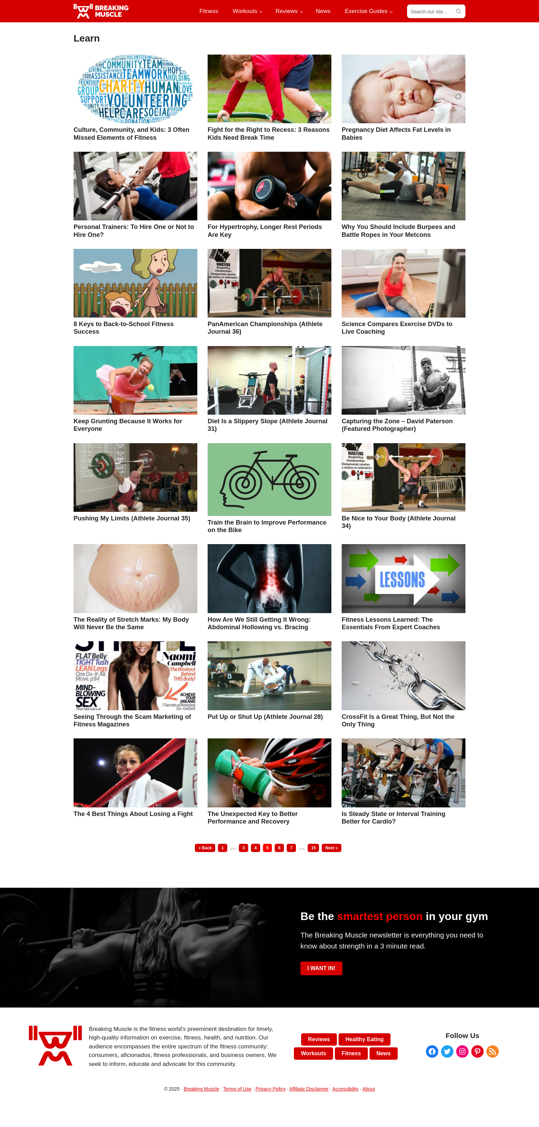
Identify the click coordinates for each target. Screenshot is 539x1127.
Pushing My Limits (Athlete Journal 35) (132, 518)
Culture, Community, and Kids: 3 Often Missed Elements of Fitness (131, 133)
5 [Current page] (269, 848)
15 (315, 848)
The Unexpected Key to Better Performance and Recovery (253, 817)
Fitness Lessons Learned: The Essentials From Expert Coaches (391, 623)
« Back (205, 848)
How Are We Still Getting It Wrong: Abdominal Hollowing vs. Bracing (259, 623)
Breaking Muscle (201, 1089)
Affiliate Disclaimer (309, 1089)
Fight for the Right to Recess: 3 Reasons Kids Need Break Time (269, 133)
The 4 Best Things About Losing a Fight (133, 813)
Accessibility (345, 1089)
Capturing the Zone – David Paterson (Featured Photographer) (397, 424)
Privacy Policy (270, 1089)
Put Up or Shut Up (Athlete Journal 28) (265, 716)
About (368, 1089)
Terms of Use (237, 1089)
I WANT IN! (321, 968)
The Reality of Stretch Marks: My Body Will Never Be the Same (131, 623)
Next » (331, 848)
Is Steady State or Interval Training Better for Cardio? (394, 817)
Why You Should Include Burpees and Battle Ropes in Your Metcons (398, 230)
